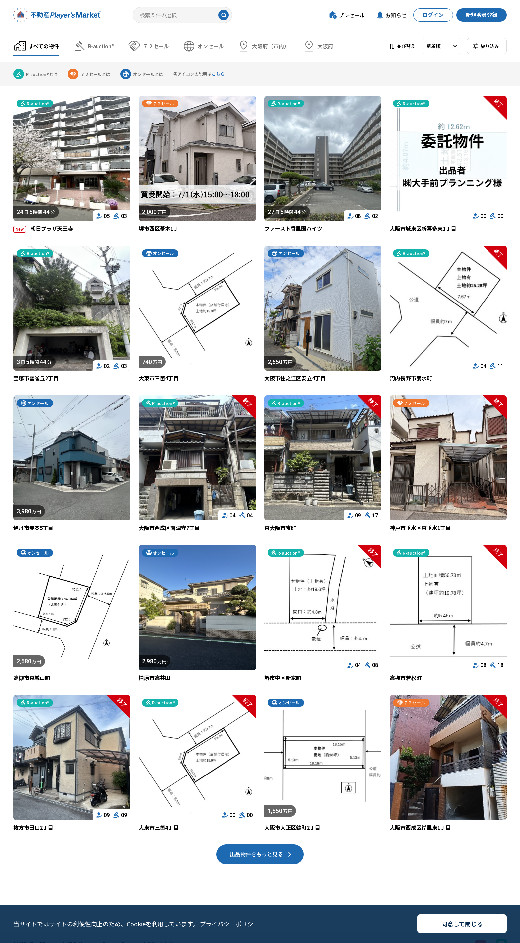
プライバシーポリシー (229, 923)
